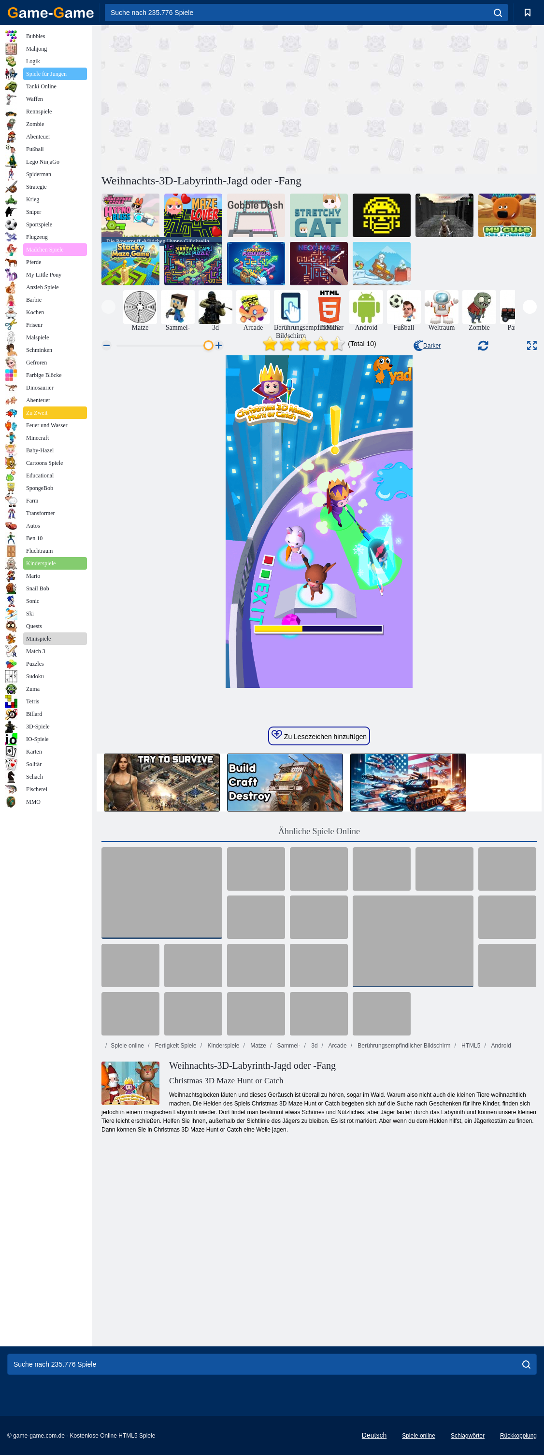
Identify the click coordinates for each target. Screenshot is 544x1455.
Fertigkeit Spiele (174, 1045)
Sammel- (287, 1045)
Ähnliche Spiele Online (319, 831)
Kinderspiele (222, 1045)
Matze (257, 1045)
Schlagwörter (468, 1435)
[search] (497, 12)
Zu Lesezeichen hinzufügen (319, 735)
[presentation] (108, 307)
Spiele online (127, 1045)
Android (500, 1045)
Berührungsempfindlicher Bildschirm (403, 1045)
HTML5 (470, 1045)
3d (314, 1045)
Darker (427, 345)
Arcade (337, 1045)
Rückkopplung (518, 1435)
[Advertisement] (210, 98)
